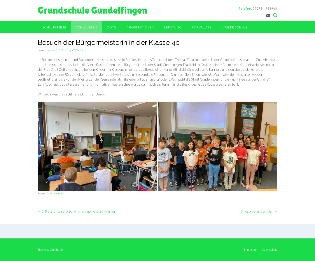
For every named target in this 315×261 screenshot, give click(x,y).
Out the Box (57, 249)
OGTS (111, 27)
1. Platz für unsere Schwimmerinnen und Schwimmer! (77, 211)
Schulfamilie (54, 27)
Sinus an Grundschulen (259, 211)
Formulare (201, 27)
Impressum (251, 249)
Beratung (173, 27)
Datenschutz (269, 249)
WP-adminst (80, 50)
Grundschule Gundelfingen (92, 10)
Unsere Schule (234, 27)
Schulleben (86, 27)
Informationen (140, 27)
